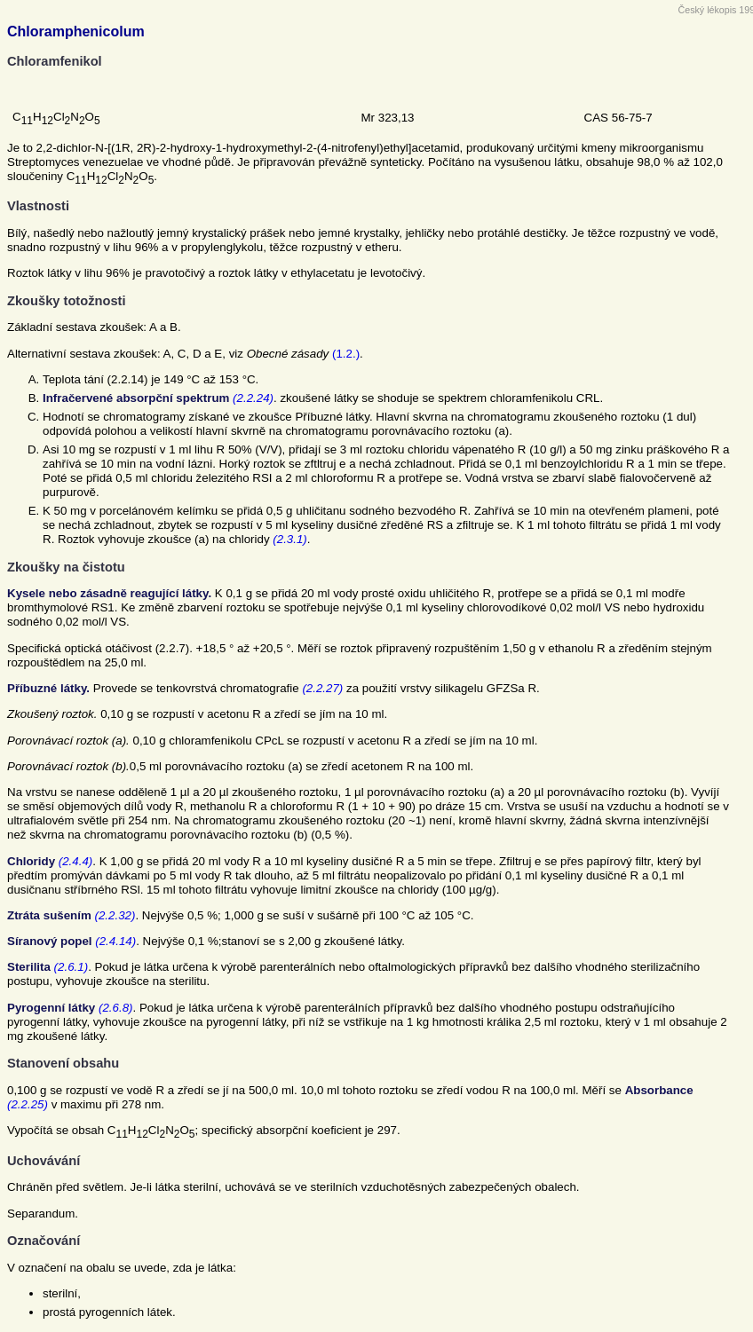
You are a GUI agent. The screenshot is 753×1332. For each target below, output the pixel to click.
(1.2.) (346, 353)
